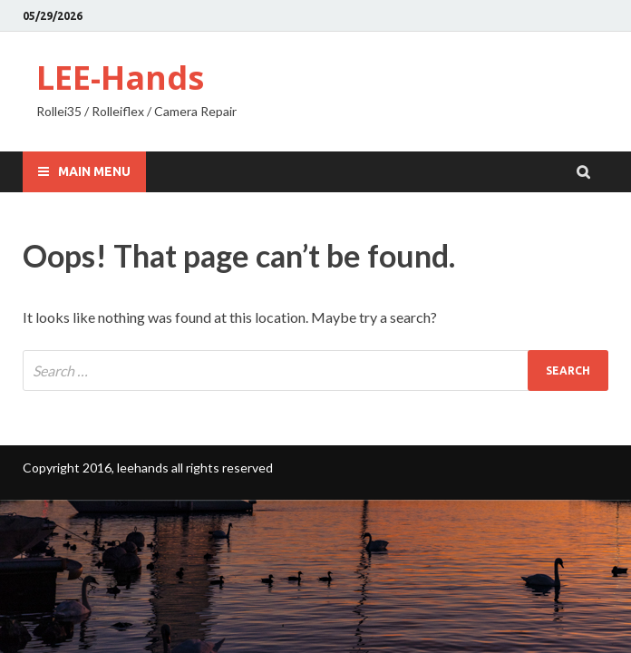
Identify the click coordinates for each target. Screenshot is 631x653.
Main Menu (94, 171)
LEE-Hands (120, 77)
